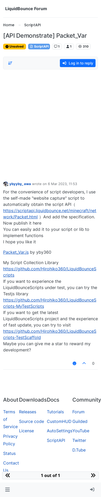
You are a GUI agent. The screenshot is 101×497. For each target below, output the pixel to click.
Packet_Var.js (16, 252)
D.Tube (79, 450)
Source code (31, 421)
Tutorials (55, 411)
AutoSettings (59, 430)
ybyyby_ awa (20, 184)
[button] (7, 490)
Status (9, 453)
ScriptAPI (39, 46)
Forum (78, 411)
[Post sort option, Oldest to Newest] (10, 63)
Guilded (79, 421)
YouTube (80, 430)
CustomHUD (59, 421)
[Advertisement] (49, 124)
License (26, 430)
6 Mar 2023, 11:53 (62, 184)
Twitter (79, 440)
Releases (27, 411)
